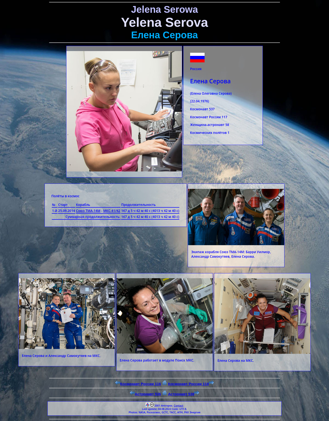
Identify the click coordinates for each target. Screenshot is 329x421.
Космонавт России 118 (191, 384)
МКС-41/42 (111, 210)
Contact (178, 405)
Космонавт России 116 (138, 384)
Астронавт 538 (183, 394)
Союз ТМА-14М (88, 210)
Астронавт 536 (145, 394)
